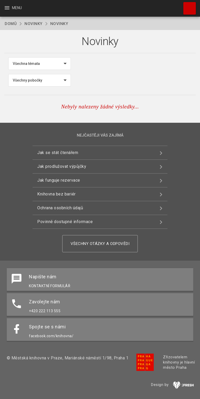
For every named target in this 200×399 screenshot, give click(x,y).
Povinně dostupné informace (65, 221)
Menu (13, 8)
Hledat (187, 6)
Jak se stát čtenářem (57, 152)
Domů (11, 23)
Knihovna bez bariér (56, 194)
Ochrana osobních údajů (60, 207)
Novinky (33, 23)
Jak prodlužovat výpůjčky (61, 166)
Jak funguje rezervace (58, 180)
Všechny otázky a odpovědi (100, 243)
